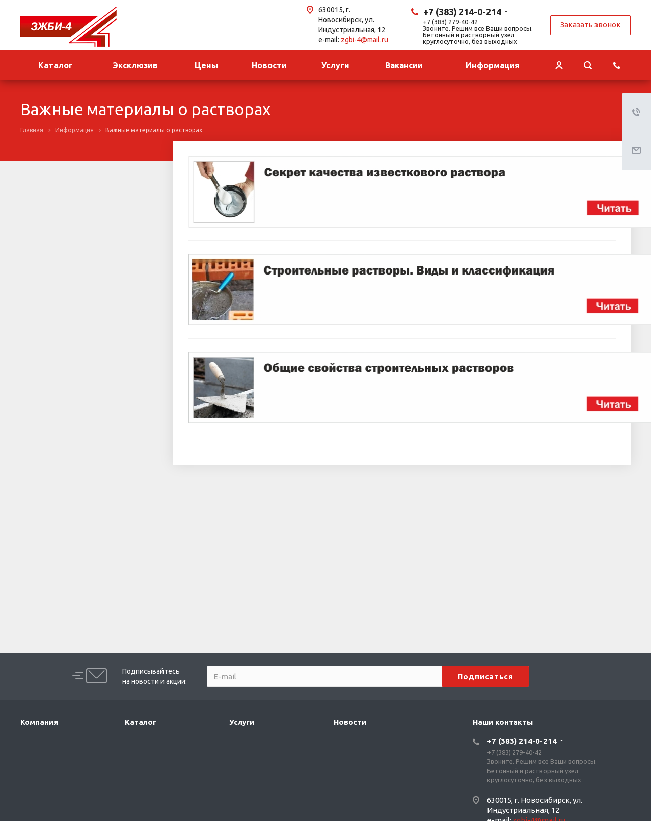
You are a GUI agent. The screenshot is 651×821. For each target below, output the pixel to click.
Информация (493, 65)
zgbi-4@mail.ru (364, 40)
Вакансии (404, 65)
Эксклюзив (135, 65)
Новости (269, 65)
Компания (39, 722)
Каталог (55, 65)
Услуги (335, 65)
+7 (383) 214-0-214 (462, 12)
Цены (206, 65)
